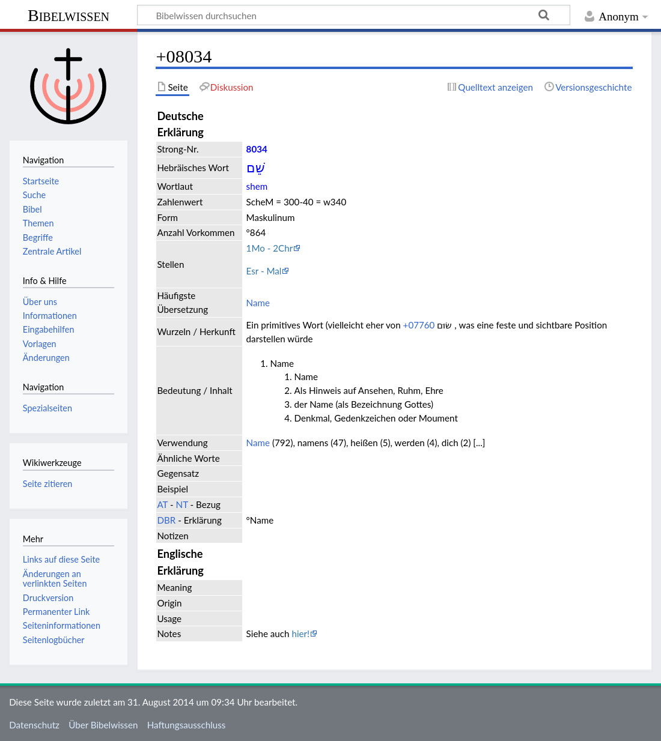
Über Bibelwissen (103, 724)
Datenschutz (34, 724)
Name (258, 302)
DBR (166, 520)
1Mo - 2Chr (269, 248)
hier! (300, 633)
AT (162, 504)
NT (182, 504)
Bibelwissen (68, 15)
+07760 (419, 324)
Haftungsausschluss (186, 724)
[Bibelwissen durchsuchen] (354, 15)
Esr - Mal (264, 270)
